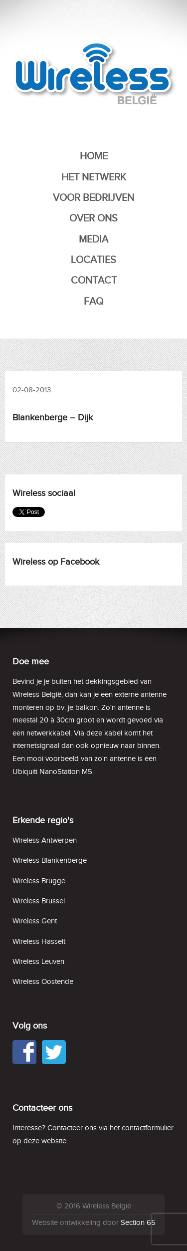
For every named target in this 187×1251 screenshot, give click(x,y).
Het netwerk (93, 177)
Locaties (93, 260)
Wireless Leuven (38, 961)
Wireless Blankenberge (49, 860)
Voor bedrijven (93, 198)
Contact (94, 281)
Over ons (93, 218)
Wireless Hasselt (38, 941)
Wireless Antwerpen (44, 840)
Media (93, 239)
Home (94, 156)
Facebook (24, 1052)
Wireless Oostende (42, 981)
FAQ (93, 302)
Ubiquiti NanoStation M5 (52, 772)
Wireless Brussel (38, 901)
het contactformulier (142, 1128)
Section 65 (138, 1222)
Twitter (54, 1052)
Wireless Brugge (38, 881)
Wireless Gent (34, 921)
